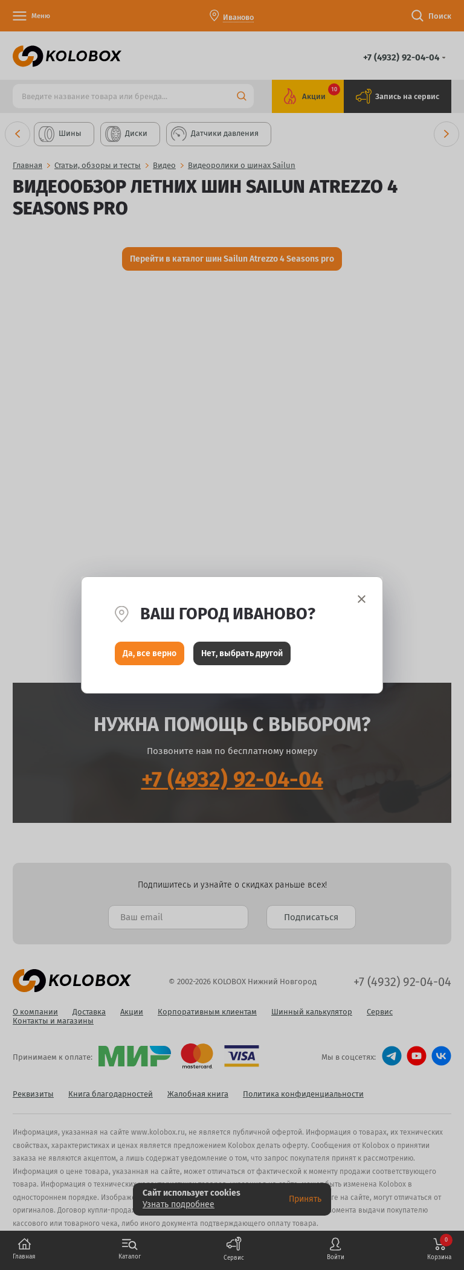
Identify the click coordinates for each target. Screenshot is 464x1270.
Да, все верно (149, 653)
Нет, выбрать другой (242, 653)
